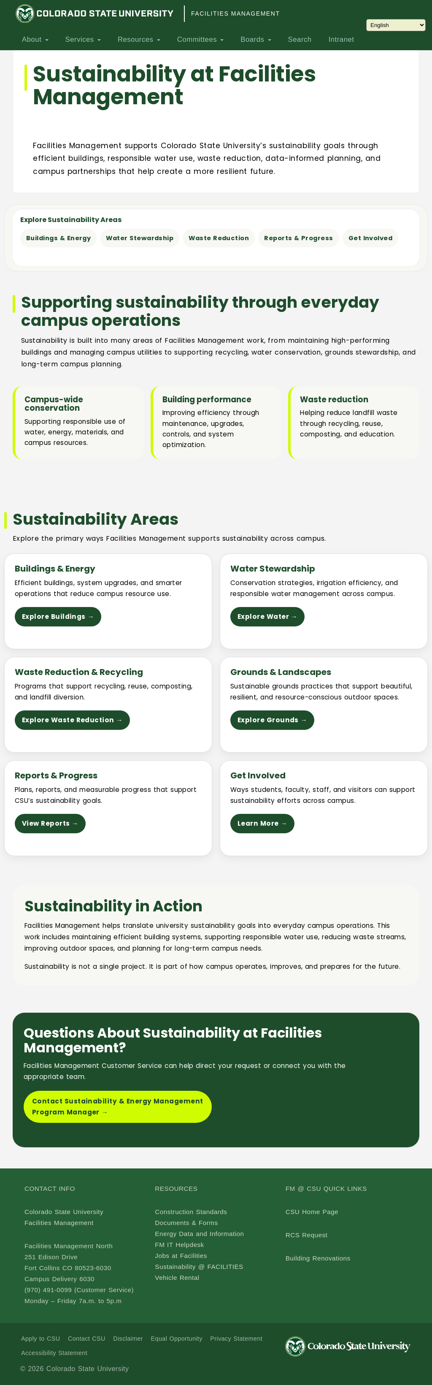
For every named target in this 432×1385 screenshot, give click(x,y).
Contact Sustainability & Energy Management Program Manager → (117, 1107)
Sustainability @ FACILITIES (199, 1266)
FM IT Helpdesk (179, 1244)
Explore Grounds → (272, 720)
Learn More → (262, 823)
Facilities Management (235, 13)
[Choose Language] (396, 25)
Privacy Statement (236, 1338)
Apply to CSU (40, 1338)
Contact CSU (86, 1338)
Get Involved (370, 238)
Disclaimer (128, 1338)
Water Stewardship (139, 238)
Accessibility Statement (54, 1353)
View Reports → (50, 823)
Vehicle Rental (177, 1277)
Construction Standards (191, 1211)
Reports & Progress (298, 238)
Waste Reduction (219, 238)
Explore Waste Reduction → (72, 720)
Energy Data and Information (199, 1233)
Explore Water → (267, 616)
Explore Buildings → (58, 616)
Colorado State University (63, 1211)
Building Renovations (318, 1258)
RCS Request (307, 1235)
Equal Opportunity (176, 1338)
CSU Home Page (312, 1211)
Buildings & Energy (58, 238)
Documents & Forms (186, 1222)
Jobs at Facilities (181, 1255)
